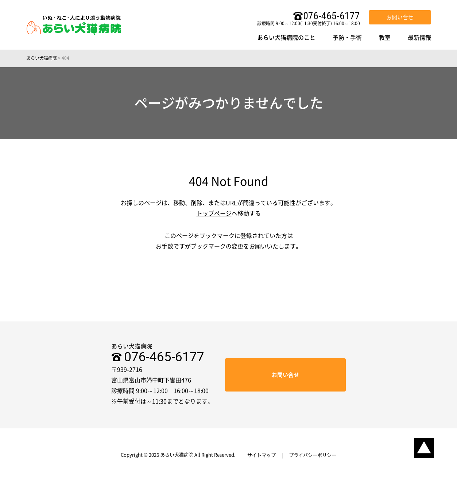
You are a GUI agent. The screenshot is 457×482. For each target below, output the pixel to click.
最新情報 (419, 38)
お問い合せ (400, 17)
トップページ (214, 213)
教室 (385, 38)
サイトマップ (261, 455)
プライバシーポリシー (312, 455)
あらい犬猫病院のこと (286, 38)
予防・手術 (347, 38)
